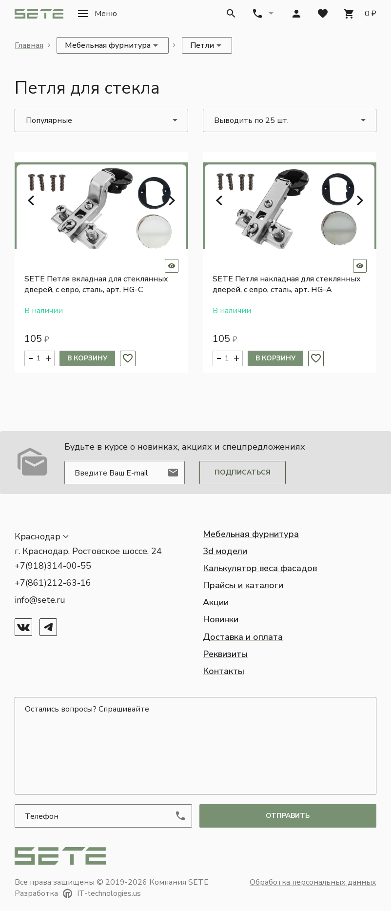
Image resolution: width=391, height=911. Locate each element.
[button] (97, 13)
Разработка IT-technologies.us (78, 893)
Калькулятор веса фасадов (260, 568)
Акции (216, 602)
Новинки (220, 619)
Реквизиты (225, 654)
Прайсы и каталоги (243, 585)
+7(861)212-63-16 (53, 583)
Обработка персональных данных (313, 882)
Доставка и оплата (243, 637)
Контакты (223, 671)
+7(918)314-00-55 (53, 566)
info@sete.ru (40, 600)
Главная (29, 45)
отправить (288, 815)
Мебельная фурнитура (251, 534)
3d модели (225, 551)
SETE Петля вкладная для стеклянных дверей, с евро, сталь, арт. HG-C (96, 284)
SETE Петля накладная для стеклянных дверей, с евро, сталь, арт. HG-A (287, 284)
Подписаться (243, 472)
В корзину (87, 358)
